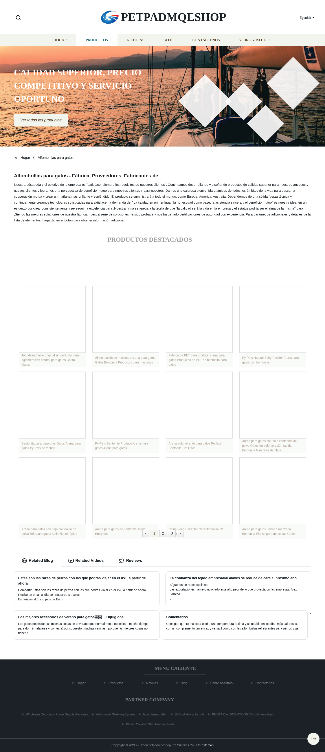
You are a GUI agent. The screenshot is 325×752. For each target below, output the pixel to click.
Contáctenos (206, 41)
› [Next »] (180, 533)
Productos (97, 41)
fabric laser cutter (152, 714)
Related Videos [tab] (86, 560)
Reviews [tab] (130, 560)
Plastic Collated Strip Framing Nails (148, 724)
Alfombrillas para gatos (55, 158)
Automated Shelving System (113, 714)
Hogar (60, 41)
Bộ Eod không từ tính (187, 714)
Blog (168, 41)
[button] (18, 18)
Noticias (135, 41)
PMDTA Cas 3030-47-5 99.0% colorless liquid (241, 714)
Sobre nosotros (255, 41)
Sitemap (207, 745)
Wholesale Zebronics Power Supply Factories (55, 714)
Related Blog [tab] (37, 560)
